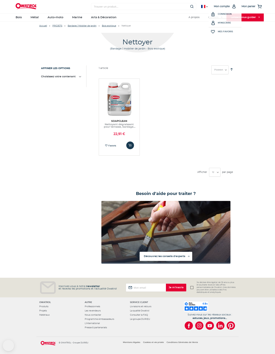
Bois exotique (109, 26)
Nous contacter (93, 315)
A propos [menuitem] (194, 17)
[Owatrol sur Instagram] (199, 325)
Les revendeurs (93, 311)
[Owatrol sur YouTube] (210, 325)
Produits (43, 306)
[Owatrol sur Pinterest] (231, 325)
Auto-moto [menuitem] (55, 17)
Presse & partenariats (96, 327)
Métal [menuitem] (35, 17)
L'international (92, 323)
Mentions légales (131, 342)
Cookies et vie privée (153, 342)
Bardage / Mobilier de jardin (82, 26)
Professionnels (92, 306)
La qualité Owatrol (139, 311)
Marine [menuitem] (77, 17)
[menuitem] (215, 17)
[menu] (137, 17)
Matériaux (44, 315)
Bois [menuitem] (19, 17)
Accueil (43, 26)
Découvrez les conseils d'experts (164, 256)
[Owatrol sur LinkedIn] (220, 325)
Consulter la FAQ (139, 315)
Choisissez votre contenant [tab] (58, 76)
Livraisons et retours (140, 306)
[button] (8, 345)
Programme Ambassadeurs (99, 319)
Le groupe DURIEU (140, 319)
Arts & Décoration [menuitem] (103, 17)
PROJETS (57, 26)
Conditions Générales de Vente (182, 342)
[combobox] (143, 6)
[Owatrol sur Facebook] (189, 325)
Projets (43, 311)
